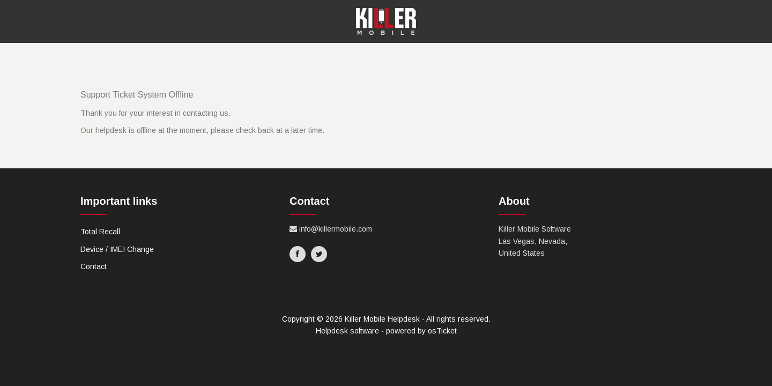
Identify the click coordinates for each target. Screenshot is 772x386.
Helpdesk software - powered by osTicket (386, 330)
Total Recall (100, 231)
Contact (93, 266)
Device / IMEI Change (117, 249)
